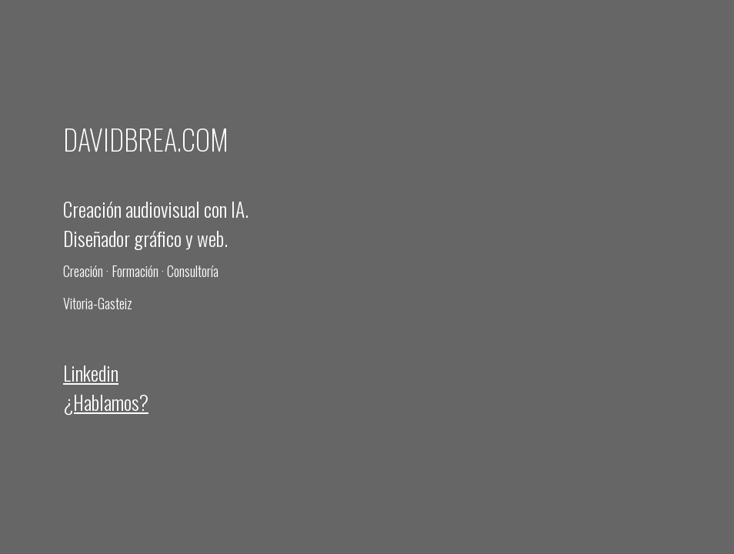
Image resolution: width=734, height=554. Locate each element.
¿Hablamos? (105, 401)
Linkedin (90, 372)
